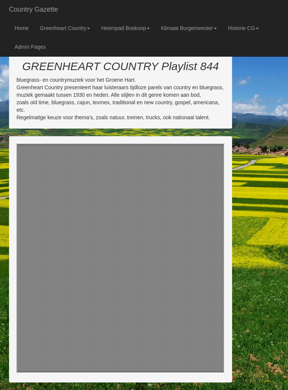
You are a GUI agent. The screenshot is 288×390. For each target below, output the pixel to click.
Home (21, 28)
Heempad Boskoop (125, 28)
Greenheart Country (65, 28)
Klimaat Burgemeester (189, 28)
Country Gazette (33, 9)
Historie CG (243, 28)
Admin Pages (30, 47)
